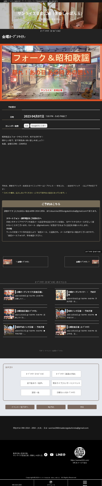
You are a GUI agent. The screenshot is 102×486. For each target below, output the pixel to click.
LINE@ (60, 454)
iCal (26, 125)
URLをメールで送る (80, 462)
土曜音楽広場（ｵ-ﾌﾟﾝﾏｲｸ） (79, 327)
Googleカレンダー (38, 125)
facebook (45, 454)
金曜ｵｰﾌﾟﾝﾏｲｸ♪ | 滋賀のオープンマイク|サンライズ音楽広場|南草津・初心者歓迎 (30, 1)
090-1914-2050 (17, 485)
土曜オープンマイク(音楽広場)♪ (29, 292)
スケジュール (51, 485)
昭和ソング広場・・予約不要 (80, 311)
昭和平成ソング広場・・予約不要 (30, 327)
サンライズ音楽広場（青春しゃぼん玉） (51, 13)
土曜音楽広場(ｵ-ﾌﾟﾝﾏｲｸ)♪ (26, 311)
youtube (51, 454)
